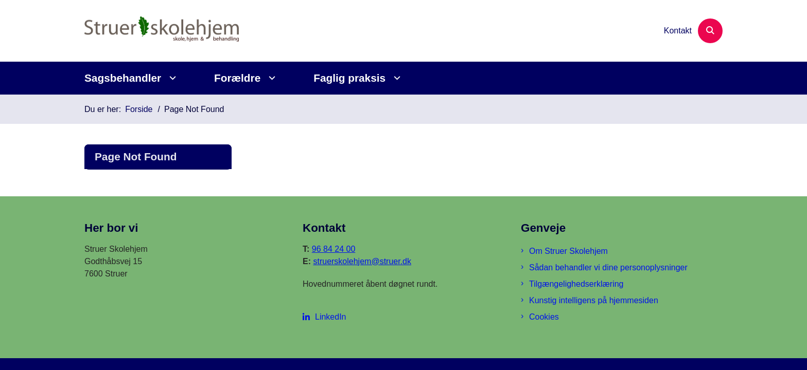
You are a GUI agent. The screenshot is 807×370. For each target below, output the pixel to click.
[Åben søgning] (710, 30)
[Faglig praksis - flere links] (395, 78)
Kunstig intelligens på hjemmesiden (593, 300)
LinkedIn (330, 316)
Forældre (237, 78)
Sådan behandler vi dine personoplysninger (608, 267)
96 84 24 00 (334, 249)
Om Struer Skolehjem (568, 251)
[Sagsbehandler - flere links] (171, 78)
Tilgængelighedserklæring (576, 284)
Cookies (544, 316)
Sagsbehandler (122, 78)
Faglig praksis (349, 78)
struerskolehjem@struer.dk (362, 261)
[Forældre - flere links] (270, 78)
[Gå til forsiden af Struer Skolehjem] (161, 30)
